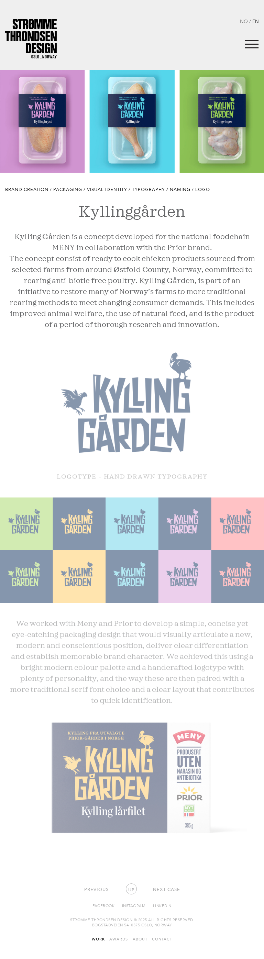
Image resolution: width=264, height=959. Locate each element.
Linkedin (162, 905)
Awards (118, 938)
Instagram (134, 905)
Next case (166, 889)
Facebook (103, 905)
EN (255, 21)
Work (98, 938)
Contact (162, 938)
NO (244, 21)
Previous (96, 889)
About (140, 938)
